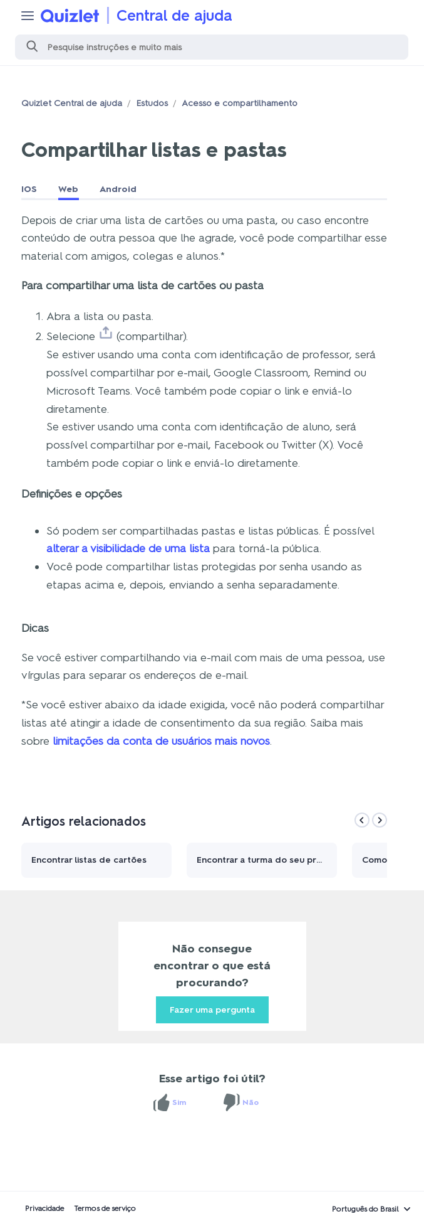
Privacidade (44, 1208)
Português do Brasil (365, 1209)
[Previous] (362, 820)
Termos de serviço (105, 1208)
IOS (29, 189)
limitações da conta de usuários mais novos (161, 741)
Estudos (152, 103)
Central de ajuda (174, 15)
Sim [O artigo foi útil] (179, 1102)
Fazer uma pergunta (212, 1010)
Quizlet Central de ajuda (71, 103)
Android (118, 189)
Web (68, 189)
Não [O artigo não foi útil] (250, 1102)
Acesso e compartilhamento (239, 103)
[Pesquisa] (211, 47)
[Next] (379, 820)
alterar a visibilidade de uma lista (128, 548)
